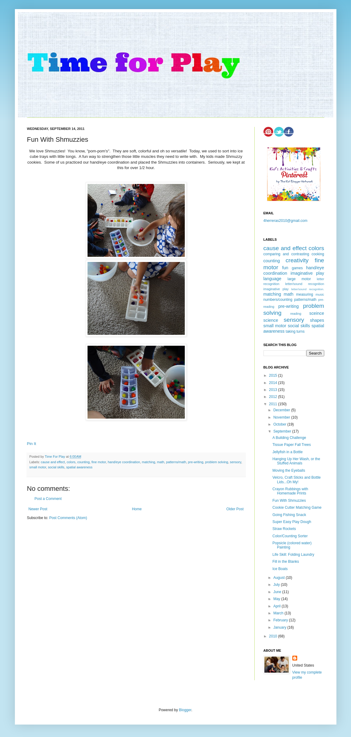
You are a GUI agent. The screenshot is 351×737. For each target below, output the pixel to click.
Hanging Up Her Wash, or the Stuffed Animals (296, 461)
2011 (273, 404)
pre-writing (195, 462)
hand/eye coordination (124, 462)
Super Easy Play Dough (291, 522)
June (277, 592)
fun (285, 267)
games (297, 268)
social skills (56, 467)
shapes (317, 320)
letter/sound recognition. (307, 289)
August (279, 578)
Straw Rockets (284, 529)
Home (137, 509)
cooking (317, 254)
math (160, 462)
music (319, 294)
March (278, 613)
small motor (37, 467)
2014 (273, 383)
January (280, 627)
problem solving (216, 462)
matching (148, 462)
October (280, 424)
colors (71, 462)
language (272, 278)
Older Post (235, 509)
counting (83, 462)
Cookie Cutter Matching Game (296, 507)
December (282, 410)
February (281, 620)
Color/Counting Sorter (290, 536)
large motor (299, 279)
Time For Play (55, 456)
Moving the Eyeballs (288, 470)
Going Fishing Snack (289, 515)
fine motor (98, 462)
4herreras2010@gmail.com (285, 221)
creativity (297, 260)
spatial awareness (79, 467)
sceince (316, 313)
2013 (273, 390)
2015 (273, 375)
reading (295, 313)
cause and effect (53, 462)
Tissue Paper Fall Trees (291, 445)
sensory (235, 462)
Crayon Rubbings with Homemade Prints (290, 491)
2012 (273, 397)
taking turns (295, 331)
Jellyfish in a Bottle (287, 452)
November (282, 417)
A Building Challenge (289, 438)
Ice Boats (279, 569)
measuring (304, 294)
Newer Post (38, 509)
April (277, 606)
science (270, 320)
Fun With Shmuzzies (289, 500)
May (277, 599)
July (277, 584)
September (282, 431)
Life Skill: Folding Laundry (293, 554)
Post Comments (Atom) (68, 518)
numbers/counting (277, 299)
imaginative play (307, 273)
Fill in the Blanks (285, 561)
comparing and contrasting (286, 254)
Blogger (185, 710)
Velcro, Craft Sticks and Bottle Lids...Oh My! (296, 479)
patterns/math (176, 462)
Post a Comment (48, 499)
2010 (273, 636)
